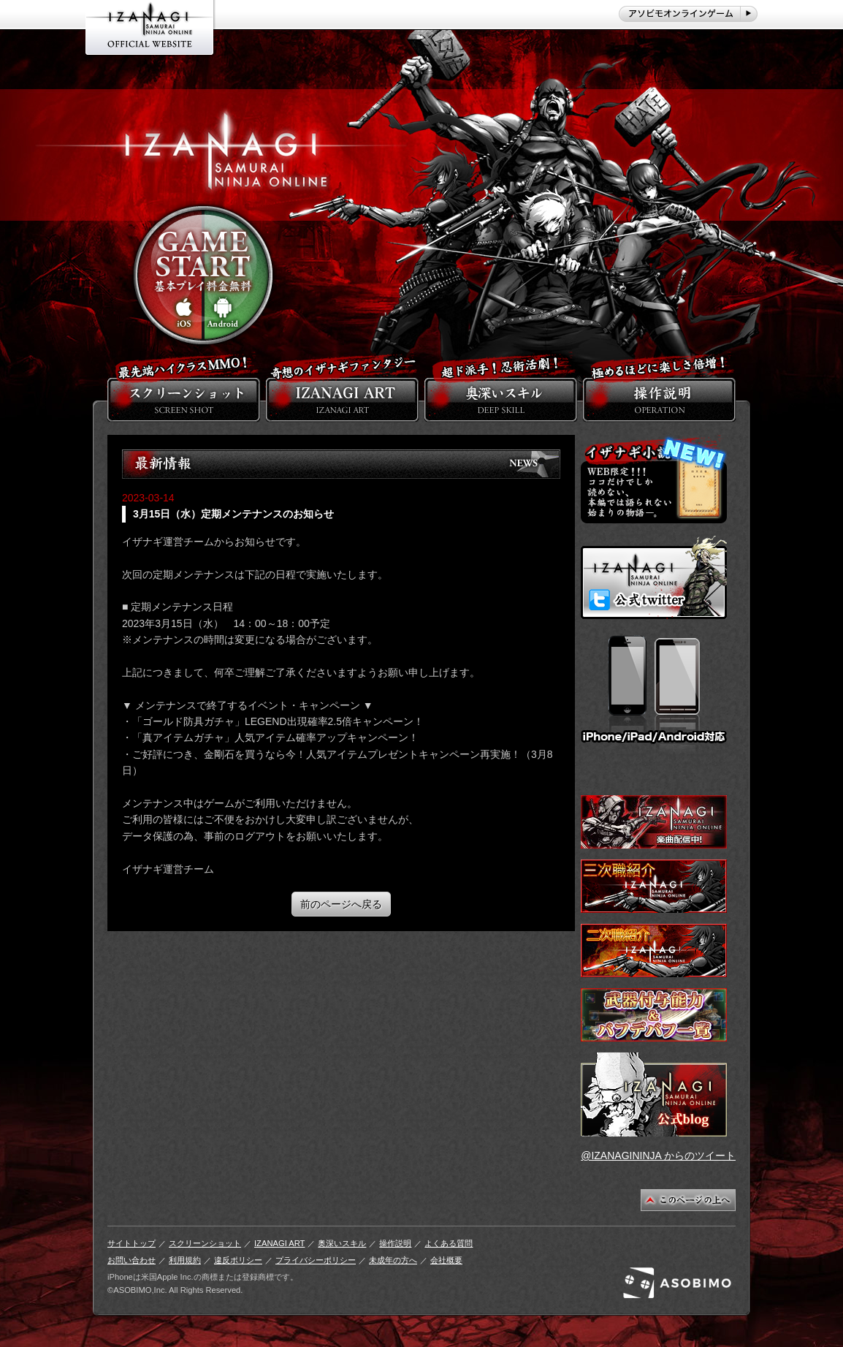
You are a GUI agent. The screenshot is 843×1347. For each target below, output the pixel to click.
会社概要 (446, 1260)
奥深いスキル (342, 1243)
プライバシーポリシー (315, 1260)
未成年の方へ (393, 1260)
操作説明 (395, 1243)
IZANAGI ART (279, 1243)
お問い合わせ (131, 1260)
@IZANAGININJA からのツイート (658, 1155)
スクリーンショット (205, 1243)
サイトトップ (131, 1243)
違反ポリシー (238, 1260)
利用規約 (185, 1260)
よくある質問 (448, 1243)
